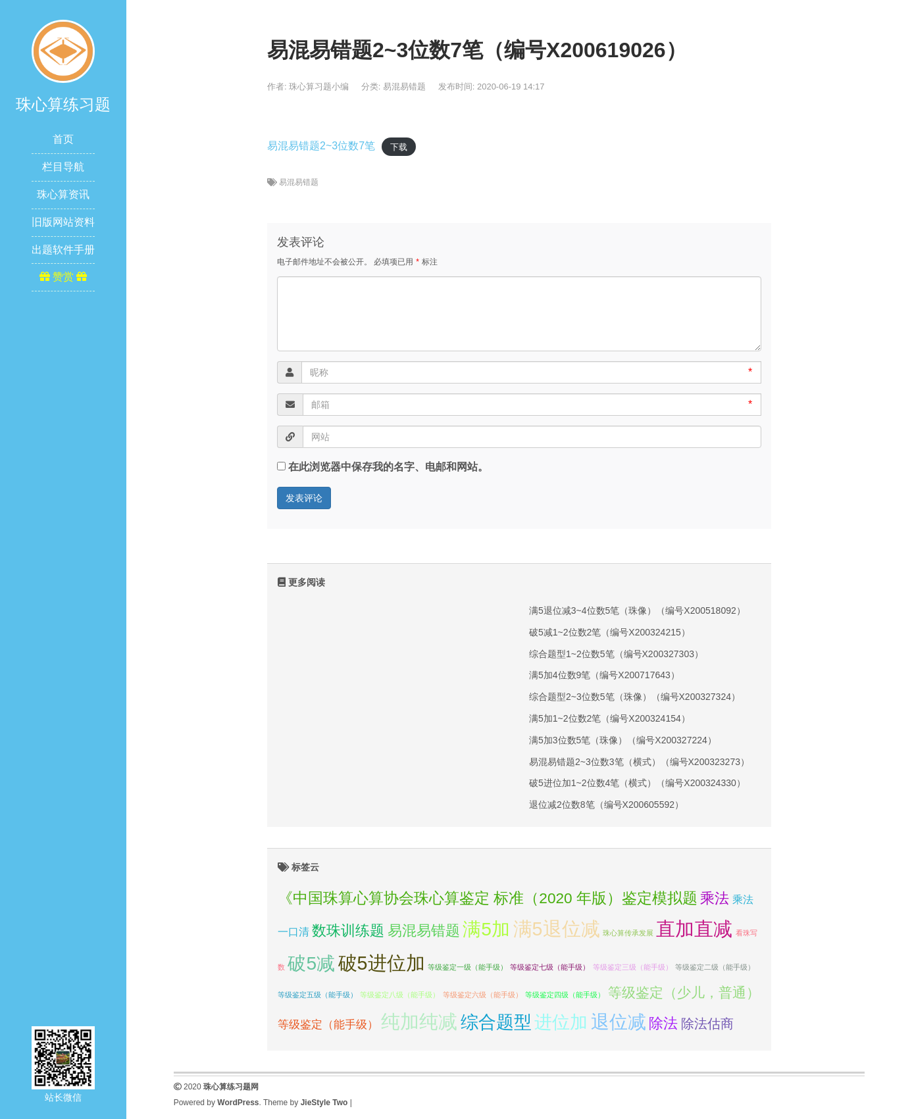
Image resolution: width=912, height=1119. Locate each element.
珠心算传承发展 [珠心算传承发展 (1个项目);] (628, 933)
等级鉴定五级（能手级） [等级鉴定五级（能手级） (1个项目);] (317, 995)
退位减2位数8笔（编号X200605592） (606, 804)
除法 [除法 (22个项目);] (663, 1023)
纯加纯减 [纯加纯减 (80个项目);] (419, 1021)
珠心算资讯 (63, 194)
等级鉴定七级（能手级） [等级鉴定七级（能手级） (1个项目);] (550, 967)
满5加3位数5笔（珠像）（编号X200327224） (623, 740)
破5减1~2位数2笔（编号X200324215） (609, 632)
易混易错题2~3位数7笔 (321, 145)
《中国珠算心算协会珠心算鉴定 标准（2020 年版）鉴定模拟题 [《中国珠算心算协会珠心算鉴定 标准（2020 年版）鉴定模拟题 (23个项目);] (487, 898)
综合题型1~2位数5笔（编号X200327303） (616, 654)
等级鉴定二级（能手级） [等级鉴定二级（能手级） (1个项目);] (715, 967)
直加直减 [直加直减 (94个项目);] (694, 928)
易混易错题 (404, 86)
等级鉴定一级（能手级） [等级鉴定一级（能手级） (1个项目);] (467, 967)
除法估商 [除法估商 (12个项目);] (707, 1023)
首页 (63, 139)
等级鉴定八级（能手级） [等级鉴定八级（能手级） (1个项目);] (400, 995)
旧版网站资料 (63, 222)
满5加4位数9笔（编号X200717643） (604, 675)
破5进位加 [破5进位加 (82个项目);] (381, 963)
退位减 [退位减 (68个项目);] (618, 1022)
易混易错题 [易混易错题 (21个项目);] (424, 930)
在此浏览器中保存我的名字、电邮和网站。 (388, 466)
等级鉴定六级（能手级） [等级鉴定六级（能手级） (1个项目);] (482, 995)
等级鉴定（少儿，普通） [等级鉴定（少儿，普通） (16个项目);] (684, 992)
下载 (398, 146)
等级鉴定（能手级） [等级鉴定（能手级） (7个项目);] (328, 1024)
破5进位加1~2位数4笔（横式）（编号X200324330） (637, 783)
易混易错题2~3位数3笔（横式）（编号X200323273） (639, 762)
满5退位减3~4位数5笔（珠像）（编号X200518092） (637, 610)
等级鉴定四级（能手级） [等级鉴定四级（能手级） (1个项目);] (565, 995)
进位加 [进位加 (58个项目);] (561, 1022)
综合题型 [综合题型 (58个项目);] (496, 1022)
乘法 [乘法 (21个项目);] (714, 898)
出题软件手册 (63, 249)
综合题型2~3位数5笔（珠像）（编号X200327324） (634, 696)
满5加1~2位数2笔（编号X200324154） (609, 718)
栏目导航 (63, 166)
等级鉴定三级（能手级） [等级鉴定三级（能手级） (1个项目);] (632, 967)
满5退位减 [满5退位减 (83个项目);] (556, 928)
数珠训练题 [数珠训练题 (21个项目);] (348, 930)
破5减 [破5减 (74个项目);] (311, 963)
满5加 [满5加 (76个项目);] (486, 928)
